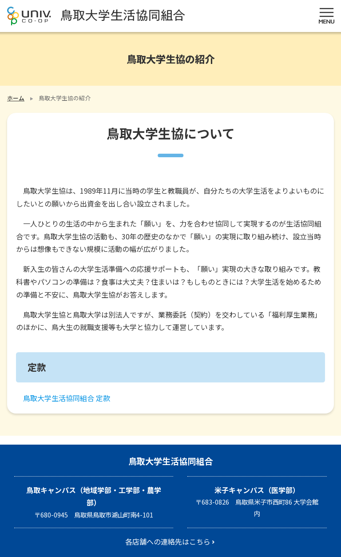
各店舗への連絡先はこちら (167, 541)
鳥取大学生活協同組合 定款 (66, 398)
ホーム (15, 98)
